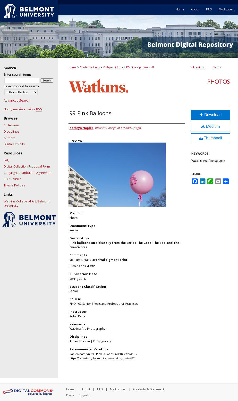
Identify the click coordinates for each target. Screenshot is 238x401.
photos (143, 67)
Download (211, 115)
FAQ (6, 160)
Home (72, 67)
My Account (118, 389)
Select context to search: (22, 86)
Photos (218, 81)
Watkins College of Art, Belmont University (27, 203)
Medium (210, 126)
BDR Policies (13, 179)
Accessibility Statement (148, 389)
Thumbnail (210, 138)
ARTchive (130, 67)
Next (216, 67)
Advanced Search (17, 100)
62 (152, 67)
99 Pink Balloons (90, 113)
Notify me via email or (23, 109)
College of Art (112, 67)
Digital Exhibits (14, 144)
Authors (9, 138)
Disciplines (11, 131)
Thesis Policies (14, 185)
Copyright (84, 395)
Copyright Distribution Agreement (28, 172)
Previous (198, 67)
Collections (12, 125)
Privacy (70, 395)
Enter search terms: (18, 74)
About (86, 389)
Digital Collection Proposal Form (27, 166)
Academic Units (90, 67)
